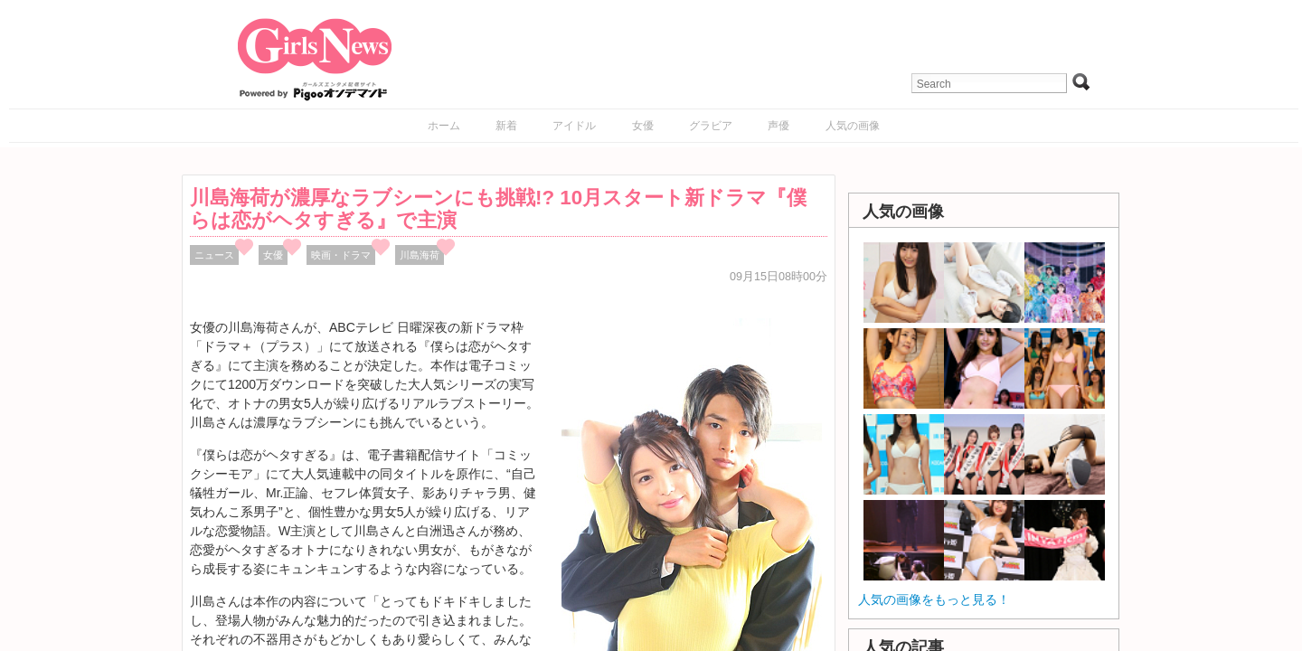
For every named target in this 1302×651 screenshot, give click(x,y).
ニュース (214, 255)
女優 (643, 125)
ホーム (444, 125)
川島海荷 (419, 255)
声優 (778, 125)
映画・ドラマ (341, 255)
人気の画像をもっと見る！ (934, 599)
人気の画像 (853, 125)
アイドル (574, 125)
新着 (506, 125)
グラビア (710, 125)
